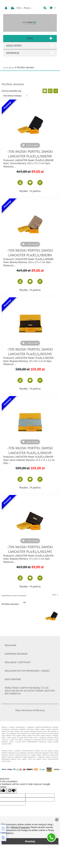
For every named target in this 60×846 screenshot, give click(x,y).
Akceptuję (30, 841)
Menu (30, 38)
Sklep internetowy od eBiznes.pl (30, 710)
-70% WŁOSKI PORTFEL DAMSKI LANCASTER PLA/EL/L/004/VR (30, 450)
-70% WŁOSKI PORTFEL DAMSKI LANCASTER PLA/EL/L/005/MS (30, 351)
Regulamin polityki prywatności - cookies (27, 670)
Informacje (30, 53)
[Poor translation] (12, 790)
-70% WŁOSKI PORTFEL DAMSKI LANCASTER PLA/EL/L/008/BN (30, 252)
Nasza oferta (30, 45)
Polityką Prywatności (20, 827)
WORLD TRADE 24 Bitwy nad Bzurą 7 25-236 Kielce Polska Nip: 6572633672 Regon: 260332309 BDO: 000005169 (30, 690)
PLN (19, 7)
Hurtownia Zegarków (16, 653)
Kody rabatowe (13, 679)
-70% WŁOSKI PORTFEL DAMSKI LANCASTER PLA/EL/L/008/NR (30, 153)
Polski (27, 7)
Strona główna (9, 67)
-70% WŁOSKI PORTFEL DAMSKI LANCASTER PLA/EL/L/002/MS (30, 549)
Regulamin (10, 645)
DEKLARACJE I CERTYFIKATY (18, 662)
